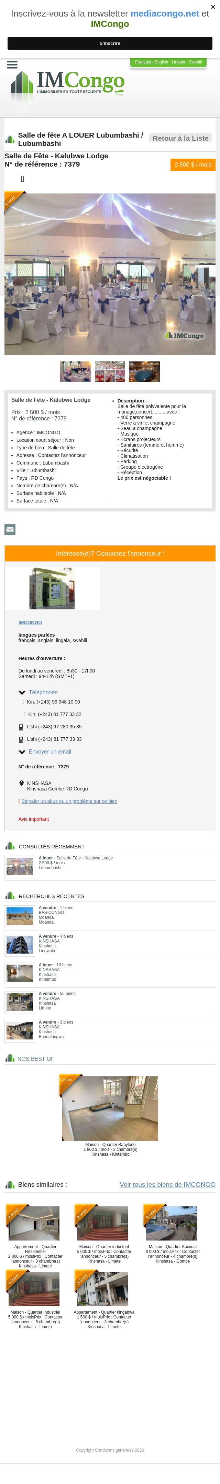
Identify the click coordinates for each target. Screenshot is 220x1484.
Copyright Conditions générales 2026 (110, 1450)
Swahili (195, 62)
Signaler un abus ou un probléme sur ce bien (70, 801)
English (161, 62)
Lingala (178, 62)
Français (143, 62)
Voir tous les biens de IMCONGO (168, 1184)
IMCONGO (30, 622)
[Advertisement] (110, 1382)
